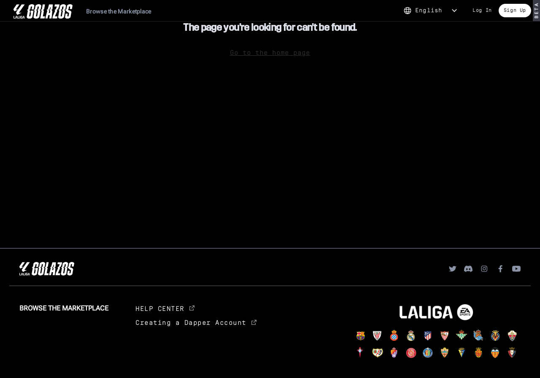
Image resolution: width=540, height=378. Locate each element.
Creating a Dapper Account (195, 322)
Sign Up (515, 10)
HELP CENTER (164, 308)
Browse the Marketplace (118, 11)
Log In (482, 10)
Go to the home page (270, 52)
